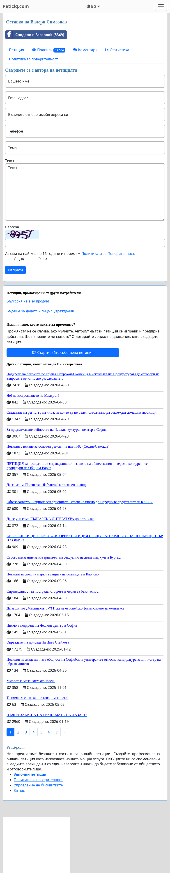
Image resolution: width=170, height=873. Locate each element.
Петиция (16, 49)
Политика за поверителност (33, 59)
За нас (19, 790)
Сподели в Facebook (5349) (34, 35)
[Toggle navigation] (161, 6)
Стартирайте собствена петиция (63, 352)
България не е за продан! (28, 301)
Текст (9, 160)
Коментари (85, 49)
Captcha (12, 227)
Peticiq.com (16, 6)
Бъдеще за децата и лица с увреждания (40, 311)
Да (21, 259)
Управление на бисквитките (38, 785)
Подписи (49, 50)
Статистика (117, 49)
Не (45, 259)
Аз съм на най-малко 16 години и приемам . (70, 253)
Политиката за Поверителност (107, 253)
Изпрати (15, 270)
